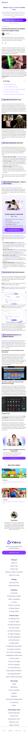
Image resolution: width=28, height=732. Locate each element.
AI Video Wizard (14, 608)
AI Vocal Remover (14, 668)
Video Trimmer (14, 725)
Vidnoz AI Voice (14, 575)
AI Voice (14, 602)
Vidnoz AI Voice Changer (11, 189)
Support (14, 693)
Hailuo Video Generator (14, 677)
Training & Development (14, 699)
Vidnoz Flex (14, 569)
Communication (14, 690)
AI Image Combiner (14, 649)
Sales (14, 684)
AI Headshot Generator (14, 646)
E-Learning (14, 702)
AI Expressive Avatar (14, 596)
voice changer (19, 158)
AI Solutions (7, 26)
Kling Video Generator (14, 671)
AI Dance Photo (14, 628)
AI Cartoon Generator (14, 652)
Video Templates (14, 599)
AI (23, 423)
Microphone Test (14, 719)
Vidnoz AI (14, 563)
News (14, 705)
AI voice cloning (13, 251)
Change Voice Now (14, 230)
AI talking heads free (13, 330)
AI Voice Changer (14, 661)
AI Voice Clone (14, 658)
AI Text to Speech (14, 665)
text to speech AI (18, 244)
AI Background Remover (14, 655)
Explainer (14, 696)
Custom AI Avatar (14, 605)
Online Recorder (14, 640)
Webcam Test (14, 722)
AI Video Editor (14, 611)
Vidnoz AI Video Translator (14, 572)
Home (3, 26)
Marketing (14, 687)
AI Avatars (14, 593)
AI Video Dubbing (14, 634)
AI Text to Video (14, 622)
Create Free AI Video (14, 552)
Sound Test (14, 716)
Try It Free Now (14, 458)
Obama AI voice (13, 259)
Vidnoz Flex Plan (14, 586)
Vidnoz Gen (14, 566)
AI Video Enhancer (14, 625)
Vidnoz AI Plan (14, 583)
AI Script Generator (14, 631)
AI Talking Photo (14, 619)
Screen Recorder (14, 713)
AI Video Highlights (14, 637)
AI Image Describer (14, 674)
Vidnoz (3, 326)
